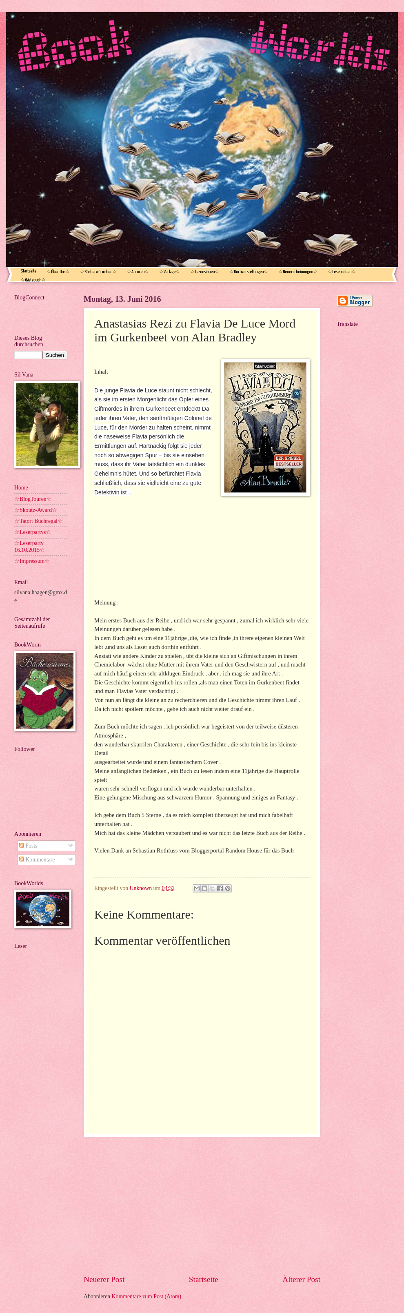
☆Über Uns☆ (58, 272)
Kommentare (37, 860)
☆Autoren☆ (138, 272)
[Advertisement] (202, 1205)
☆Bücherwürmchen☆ (98, 272)
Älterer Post (301, 1279)
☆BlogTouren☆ (33, 499)
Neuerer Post (104, 1279)
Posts (28, 846)
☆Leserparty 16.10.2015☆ (29, 546)
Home (21, 488)
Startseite (28, 271)
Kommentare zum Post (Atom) (147, 1296)
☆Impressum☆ (32, 561)
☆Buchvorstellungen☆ (248, 272)
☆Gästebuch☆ (33, 280)
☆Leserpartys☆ (32, 532)
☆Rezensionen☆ (204, 272)
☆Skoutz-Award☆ (35, 510)
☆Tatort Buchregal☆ (38, 521)
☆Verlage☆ (169, 272)
